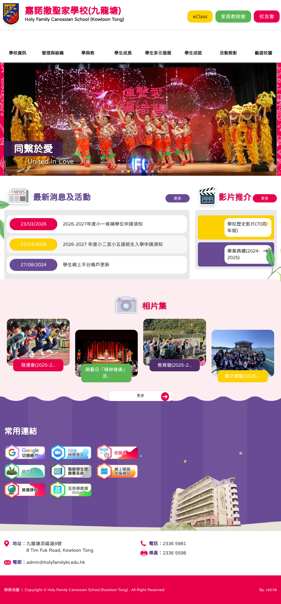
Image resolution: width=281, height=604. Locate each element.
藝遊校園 (263, 46)
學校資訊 (17, 46)
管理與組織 (53, 46)
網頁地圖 (11, 590)
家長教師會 (233, 16)
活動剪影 (228, 46)
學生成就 (193, 46)
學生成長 (123, 46)
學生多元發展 (158, 46)
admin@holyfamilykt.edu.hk (55, 562)
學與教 (87, 46)
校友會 (266, 16)
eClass (200, 16)
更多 (164, 198)
